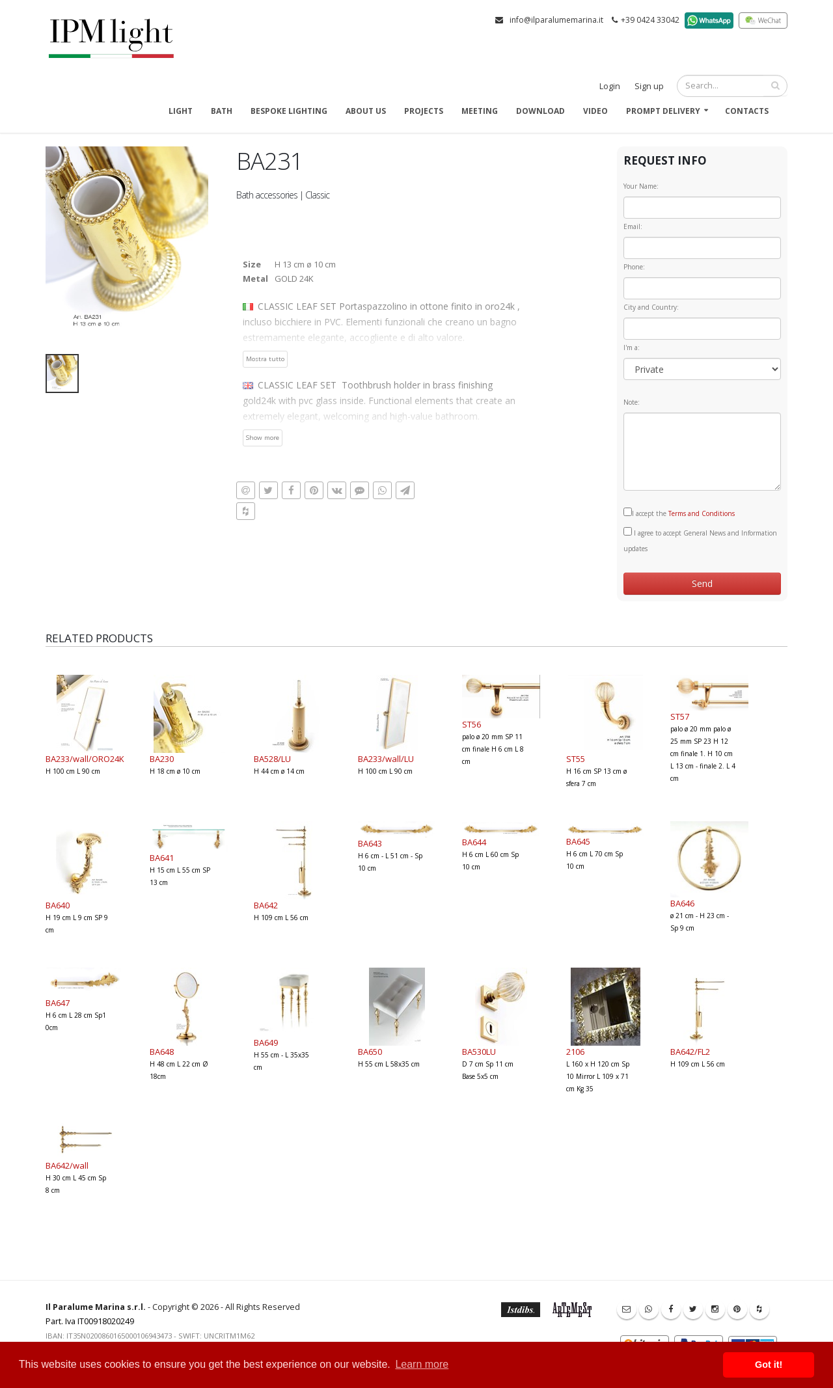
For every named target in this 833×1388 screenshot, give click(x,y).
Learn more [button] (421, 1364)
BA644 (474, 842)
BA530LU (479, 1051)
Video (595, 110)
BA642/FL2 (690, 1051)
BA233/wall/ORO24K (85, 759)
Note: (631, 402)
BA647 (58, 1003)
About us (366, 110)
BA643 (370, 843)
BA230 (162, 759)
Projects (423, 110)
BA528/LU (272, 759)
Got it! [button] (768, 1364)
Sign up (649, 86)
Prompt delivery (663, 110)
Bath (221, 110)
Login (609, 86)
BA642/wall (67, 1165)
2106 (575, 1051)
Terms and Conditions (701, 513)
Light (181, 110)
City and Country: (651, 307)
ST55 (575, 759)
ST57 (679, 716)
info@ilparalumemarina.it (556, 19)
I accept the (679, 513)
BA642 (266, 905)
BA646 (682, 903)
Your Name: (641, 186)
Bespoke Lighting (289, 110)
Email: (632, 226)
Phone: (634, 266)
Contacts (747, 110)
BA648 (162, 1051)
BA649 (266, 1042)
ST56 (471, 724)
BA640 (58, 905)
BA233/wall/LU (386, 759)
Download (540, 110)
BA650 (370, 1051)
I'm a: (631, 347)
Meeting (479, 110)
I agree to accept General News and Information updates (700, 540)
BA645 (578, 841)
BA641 (162, 858)
